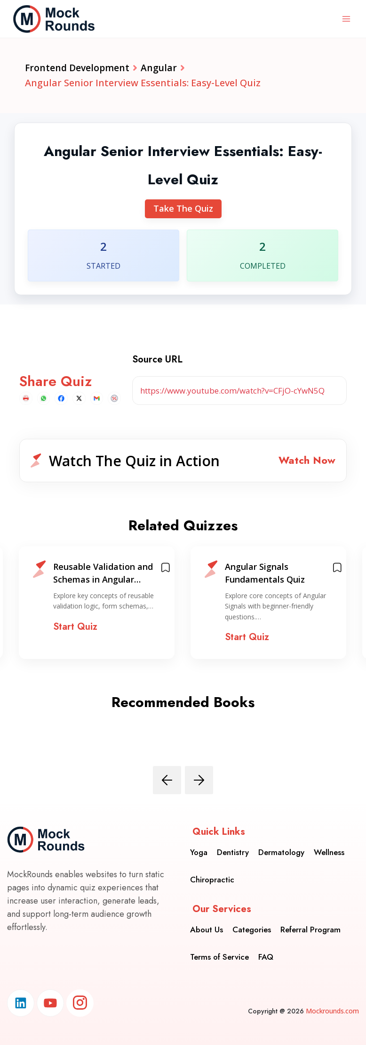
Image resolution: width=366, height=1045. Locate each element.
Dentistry (233, 851)
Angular (161, 68)
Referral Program (310, 928)
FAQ (265, 956)
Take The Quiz (183, 209)
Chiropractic (212, 878)
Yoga (198, 851)
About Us (206, 928)
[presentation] (167, 782)
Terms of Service (219, 956)
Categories (251, 928)
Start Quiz (75, 628)
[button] (183, 461)
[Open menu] (346, 18)
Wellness (329, 851)
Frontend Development (78, 68)
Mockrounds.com (332, 1010)
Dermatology (281, 851)
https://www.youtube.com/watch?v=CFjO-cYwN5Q (232, 391)
